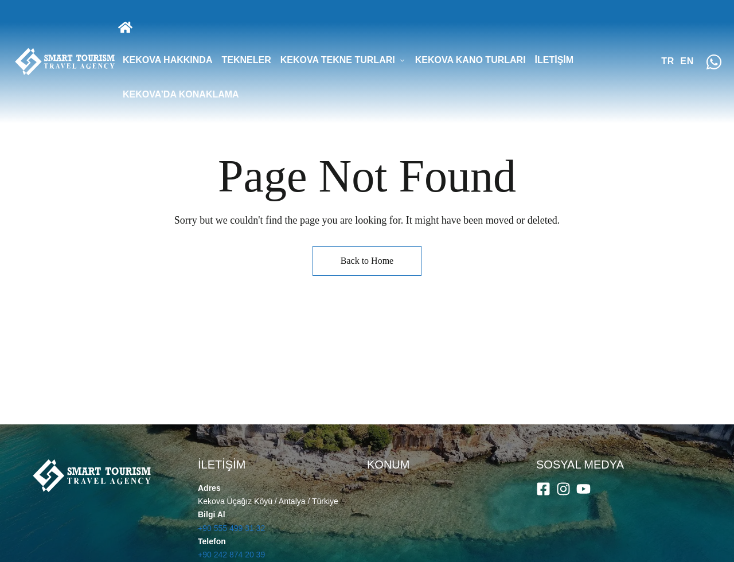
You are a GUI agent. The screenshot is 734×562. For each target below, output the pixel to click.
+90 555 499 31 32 (231, 528)
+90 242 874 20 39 (231, 554)
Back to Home (367, 261)
